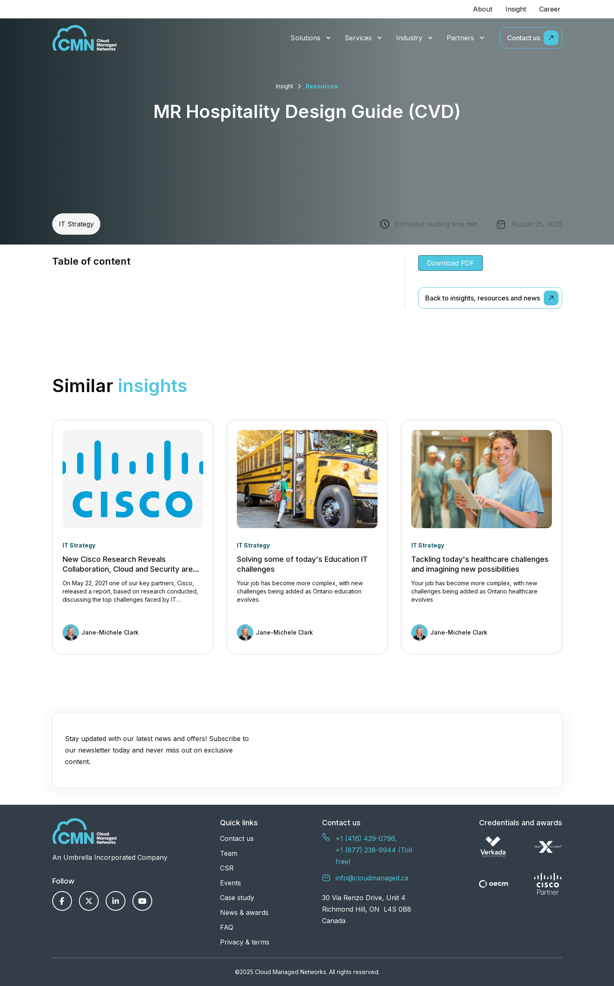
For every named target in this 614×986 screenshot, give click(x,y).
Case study (237, 898)
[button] (311, 38)
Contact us (237, 838)
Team (228, 853)
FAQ (226, 927)
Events (230, 883)
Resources (322, 86)
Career (550, 9)
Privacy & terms (244, 942)
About (482, 9)
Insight (515, 9)
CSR (227, 868)
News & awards (244, 912)
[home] (84, 37)
